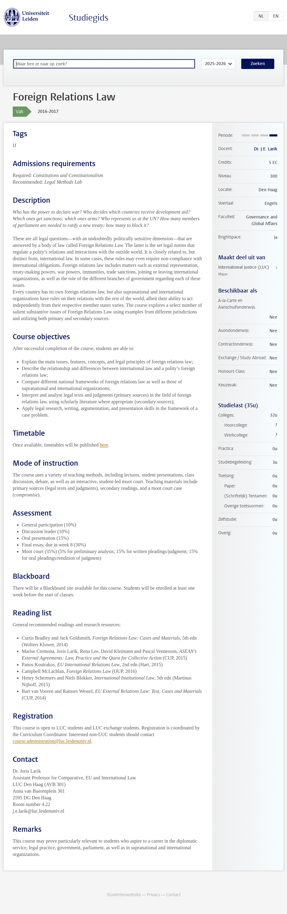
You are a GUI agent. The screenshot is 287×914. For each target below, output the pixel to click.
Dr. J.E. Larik (265, 149)
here (104, 444)
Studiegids (88, 17)
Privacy (153, 895)
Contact (173, 895)
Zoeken (258, 64)
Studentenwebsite (124, 895)
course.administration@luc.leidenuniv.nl (52, 741)
